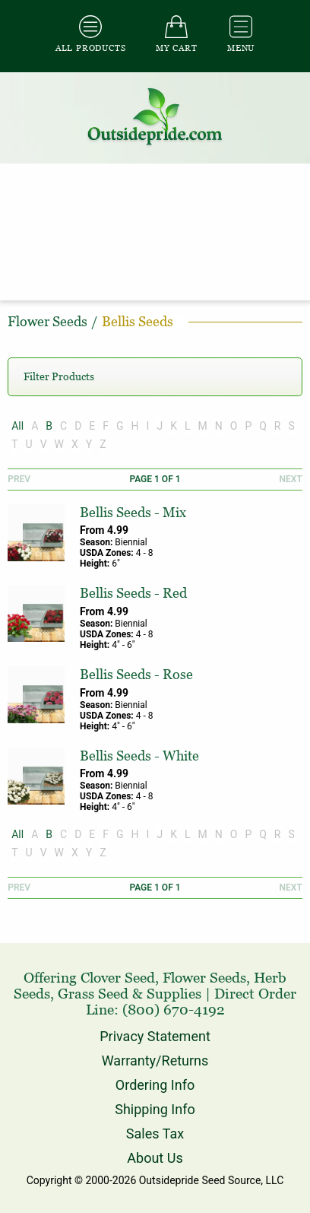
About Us (154, 1158)
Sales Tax (155, 1134)
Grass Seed (93, 994)
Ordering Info (155, 1085)
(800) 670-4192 (173, 1010)
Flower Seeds (204, 978)
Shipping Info (155, 1109)
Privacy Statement (155, 1036)
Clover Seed (118, 978)
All (17, 426)
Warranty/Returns (155, 1061)
